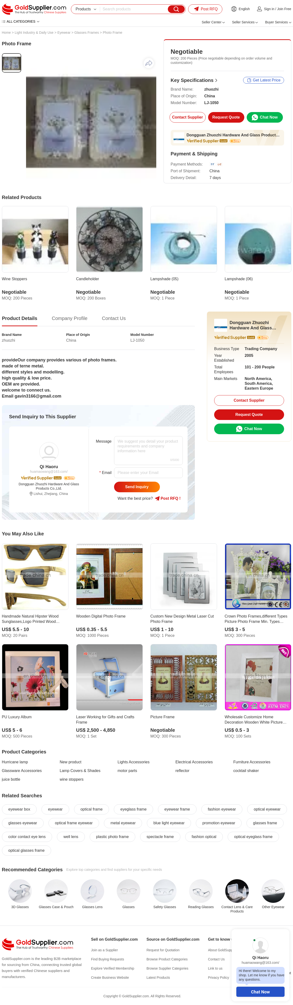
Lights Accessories (134, 762)
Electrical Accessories (194, 762)
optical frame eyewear (74, 823)
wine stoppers (72, 779)
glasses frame (265, 823)
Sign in (269, 9)
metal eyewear (123, 823)
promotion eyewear (218, 823)
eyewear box (19, 809)
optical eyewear (267, 809)
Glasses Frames (86, 32)
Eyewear (63, 32)
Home (6, 32)
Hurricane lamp (15, 762)
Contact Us (216, 959)
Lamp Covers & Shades (80, 771)
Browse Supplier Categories (168, 968)
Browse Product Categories (167, 959)
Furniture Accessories (252, 762)
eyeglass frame (133, 809)
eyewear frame (177, 809)
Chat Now (260, 991)
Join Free (284, 9)
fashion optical (204, 837)
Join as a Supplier (104, 950)
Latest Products (158, 977)
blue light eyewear (168, 823)
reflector (183, 771)
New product (71, 762)
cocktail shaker (246, 771)
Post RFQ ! (168, 498)
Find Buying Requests (107, 959)
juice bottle (11, 779)
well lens (70, 837)
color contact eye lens (27, 837)
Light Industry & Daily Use (34, 32)
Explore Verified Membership (112, 968)
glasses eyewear (22, 823)
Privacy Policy (218, 977)
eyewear (55, 809)
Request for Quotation (163, 950)
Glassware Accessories (22, 771)
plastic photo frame (112, 837)
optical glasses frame (26, 850)
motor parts (127, 771)
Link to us (215, 968)
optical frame (92, 809)
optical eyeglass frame (253, 837)
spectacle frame (160, 837)
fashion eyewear (222, 809)
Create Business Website (110, 977)
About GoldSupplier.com (226, 950)
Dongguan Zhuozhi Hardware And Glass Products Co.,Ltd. (234, 135)
